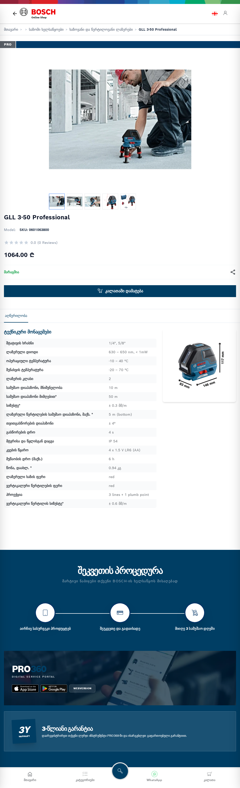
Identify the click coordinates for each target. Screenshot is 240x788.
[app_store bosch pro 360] (25, 713)
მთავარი (11, 29)
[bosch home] (37, 14)
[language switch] (214, 13)
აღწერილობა (16, 315)
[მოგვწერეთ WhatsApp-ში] (154, 776)
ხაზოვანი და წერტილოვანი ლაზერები (101, 29)
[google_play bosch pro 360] (54, 713)
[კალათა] (209, 776)
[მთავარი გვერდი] (15, 14)
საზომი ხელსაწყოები (46, 29)
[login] (225, 13)
